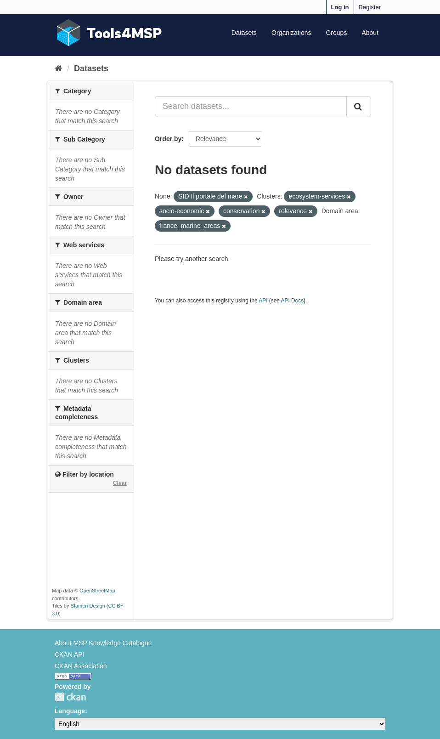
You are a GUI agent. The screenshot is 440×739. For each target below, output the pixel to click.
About (369, 32)
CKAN (70, 697)
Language (70, 711)
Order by (168, 138)
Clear (120, 483)
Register (370, 7)
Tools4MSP (124, 32)
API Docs (292, 300)
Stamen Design (88, 605)
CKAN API (70, 654)
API (263, 300)
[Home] (58, 68)
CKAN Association (81, 666)
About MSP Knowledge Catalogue (103, 643)
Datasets (244, 32)
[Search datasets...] (251, 106)
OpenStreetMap (97, 590)
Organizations (291, 32)
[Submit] (358, 106)
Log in (340, 7)
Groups (336, 32)
